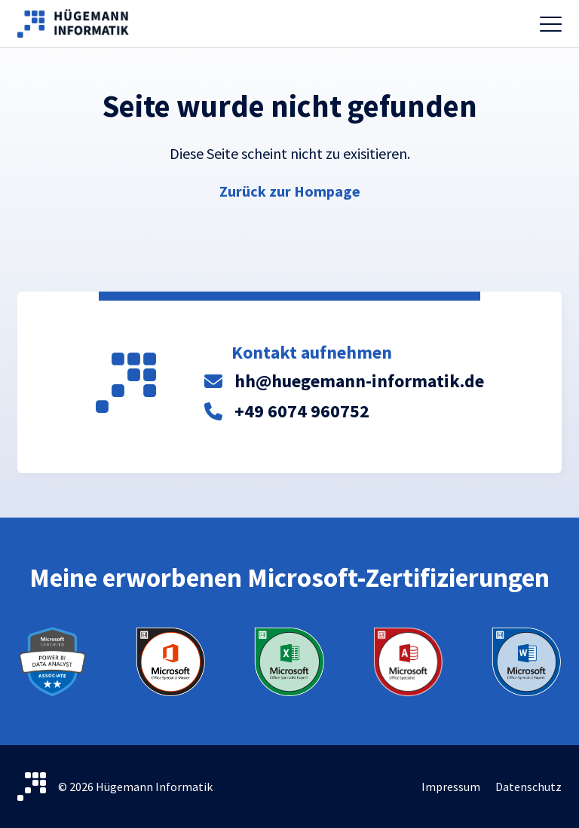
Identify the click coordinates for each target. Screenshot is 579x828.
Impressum (450, 786)
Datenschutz (528, 786)
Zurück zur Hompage (289, 191)
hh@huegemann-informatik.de (359, 381)
